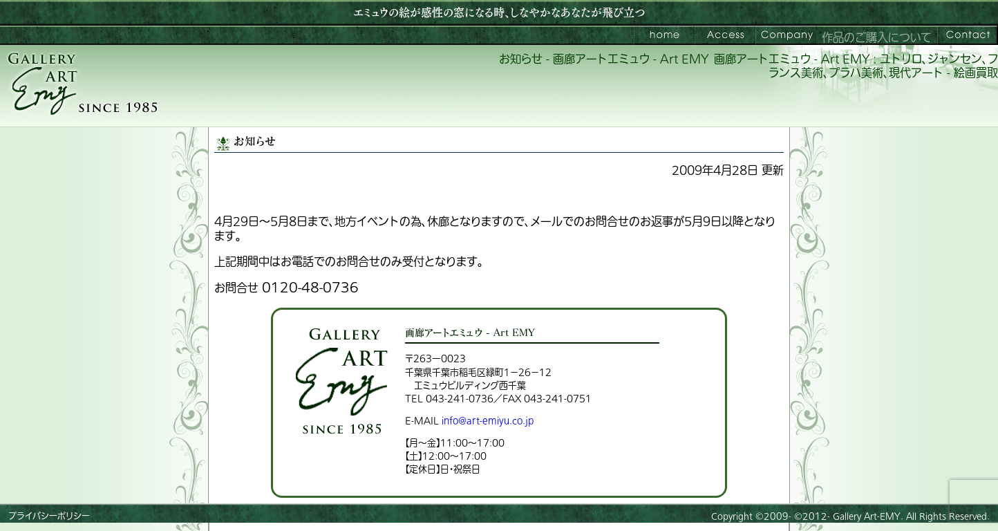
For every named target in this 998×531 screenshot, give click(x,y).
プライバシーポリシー (49, 516)
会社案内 (785, 35)
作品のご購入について (877, 38)
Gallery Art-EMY (867, 516)
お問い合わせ (967, 35)
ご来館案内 (725, 35)
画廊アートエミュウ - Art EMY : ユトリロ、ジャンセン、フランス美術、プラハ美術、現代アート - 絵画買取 (856, 66)
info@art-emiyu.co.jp (488, 420)
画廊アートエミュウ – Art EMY (664, 35)
